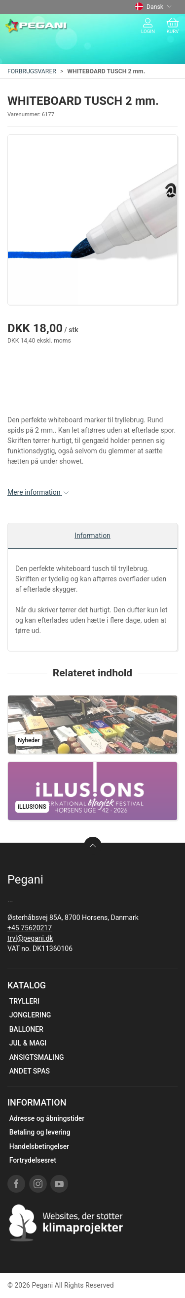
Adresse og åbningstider (47, 1118)
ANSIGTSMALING (36, 1057)
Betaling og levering (40, 1132)
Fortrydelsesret (32, 1160)
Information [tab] (92, 535)
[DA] (36, 26)
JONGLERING (30, 1015)
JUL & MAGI (28, 1043)
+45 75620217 (29, 928)
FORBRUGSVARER (31, 71)
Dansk (153, 6)
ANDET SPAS (29, 1071)
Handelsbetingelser (39, 1146)
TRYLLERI (24, 1001)
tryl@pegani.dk (30, 938)
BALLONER (26, 1029)
